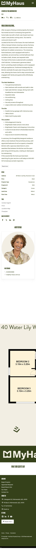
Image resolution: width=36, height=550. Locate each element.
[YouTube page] (11, 517)
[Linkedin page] (5, 517)
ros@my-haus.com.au (13, 275)
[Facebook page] (8, 517)
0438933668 (10, 272)
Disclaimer (13, 533)
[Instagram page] (2, 517)
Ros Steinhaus (7, 268)
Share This (8, 521)
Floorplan (5, 211)
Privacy (7, 533)
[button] (17, 205)
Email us (6, 509)
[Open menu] (33, 3)
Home (2, 533)
